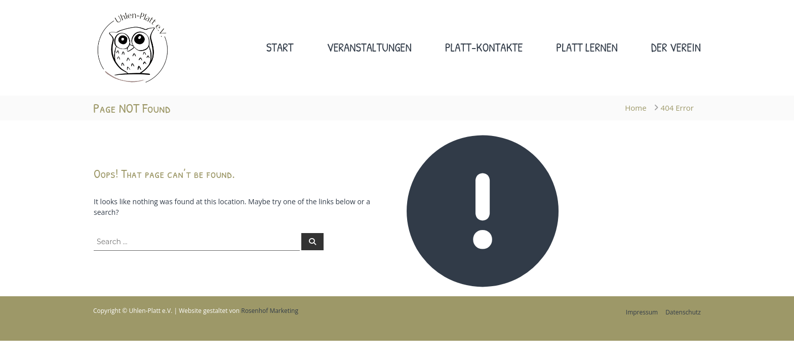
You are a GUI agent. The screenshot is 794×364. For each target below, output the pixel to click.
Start (280, 47)
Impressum (642, 312)
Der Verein (676, 47)
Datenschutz (683, 312)
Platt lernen (586, 47)
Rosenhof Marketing (269, 310)
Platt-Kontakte (484, 47)
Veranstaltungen (369, 47)
